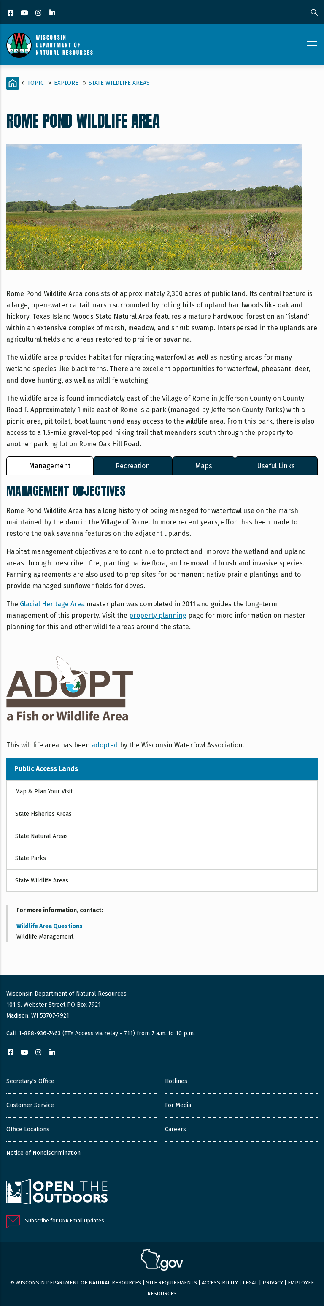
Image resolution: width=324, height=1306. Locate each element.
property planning (157, 615)
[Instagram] (39, 13)
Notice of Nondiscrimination (43, 1153)
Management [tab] (49, 466)
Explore (66, 83)
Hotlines (176, 1081)
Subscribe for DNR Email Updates (64, 1220)
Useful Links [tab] (276, 466)
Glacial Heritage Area (52, 604)
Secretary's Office (30, 1081)
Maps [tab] (203, 466)
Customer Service (30, 1105)
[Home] (12, 83)
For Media (178, 1105)
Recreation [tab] (133, 466)
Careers (175, 1129)
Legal (250, 1282)
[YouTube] (25, 13)
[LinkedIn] (53, 13)
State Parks (30, 858)
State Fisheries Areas (43, 813)
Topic (35, 83)
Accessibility (220, 1282)
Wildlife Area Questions (49, 926)
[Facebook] (11, 13)
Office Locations (27, 1129)
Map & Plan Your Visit (44, 791)
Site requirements (171, 1282)
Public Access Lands (46, 769)
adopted (105, 745)
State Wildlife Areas (119, 83)
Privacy (272, 1282)
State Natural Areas (41, 836)
